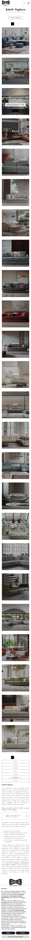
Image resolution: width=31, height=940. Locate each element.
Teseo (15, 222)
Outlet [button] (15, 780)
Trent (15, 313)
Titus (15, 283)
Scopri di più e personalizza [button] (15, 936)
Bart (15, 556)
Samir (15, 708)
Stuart (15, 586)
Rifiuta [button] (8, 933)
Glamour (16, 465)
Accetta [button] (23, 933)
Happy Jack (15, 71)
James (15, 404)
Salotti (18, 12)
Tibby (15, 253)
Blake (15, 677)
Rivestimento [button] (16, 768)
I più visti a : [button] (15, 777)
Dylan (15, 162)
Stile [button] (15, 771)
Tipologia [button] (15, 774)
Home (7, 12)
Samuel (15, 738)
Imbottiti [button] (15, 765)
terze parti (3, 902)
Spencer (15, 131)
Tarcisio (15, 344)
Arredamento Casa (12, 12)
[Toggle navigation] (28, 3)
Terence (15, 192)
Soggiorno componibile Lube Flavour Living (15, 101)
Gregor (15, 617)
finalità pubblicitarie (19, 910)
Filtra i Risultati (15, 18)
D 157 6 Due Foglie (15, 495)
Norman (15, 374)
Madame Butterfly (15, 647)
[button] (29, 888)
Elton (15, 435)
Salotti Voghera (22, 12)
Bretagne (15, 526)
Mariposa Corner (15, 40)
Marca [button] (15, 761)
